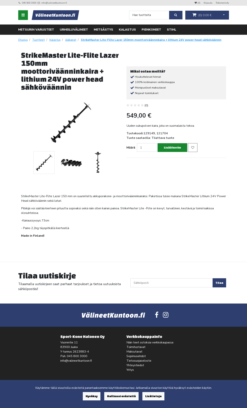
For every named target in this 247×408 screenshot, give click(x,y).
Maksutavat (134, 351)
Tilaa (219, 282)
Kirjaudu (208, 2)
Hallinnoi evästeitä (121, 396)
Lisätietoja (153, 396)
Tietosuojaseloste (138, 361)
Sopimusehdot (136, 356)
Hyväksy (92, 396)
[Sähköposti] (171, 282)
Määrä (130, 147)
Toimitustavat (135, 347)
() (202, 15)
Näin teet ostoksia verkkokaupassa (149, 342)
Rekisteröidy (222, 2)
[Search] (149, 15)
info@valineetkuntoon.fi (54, 2)
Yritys (130, 370)
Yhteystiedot (135, 365)
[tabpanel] (44, 162)
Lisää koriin (172, 147)
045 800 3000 (29, 2)
